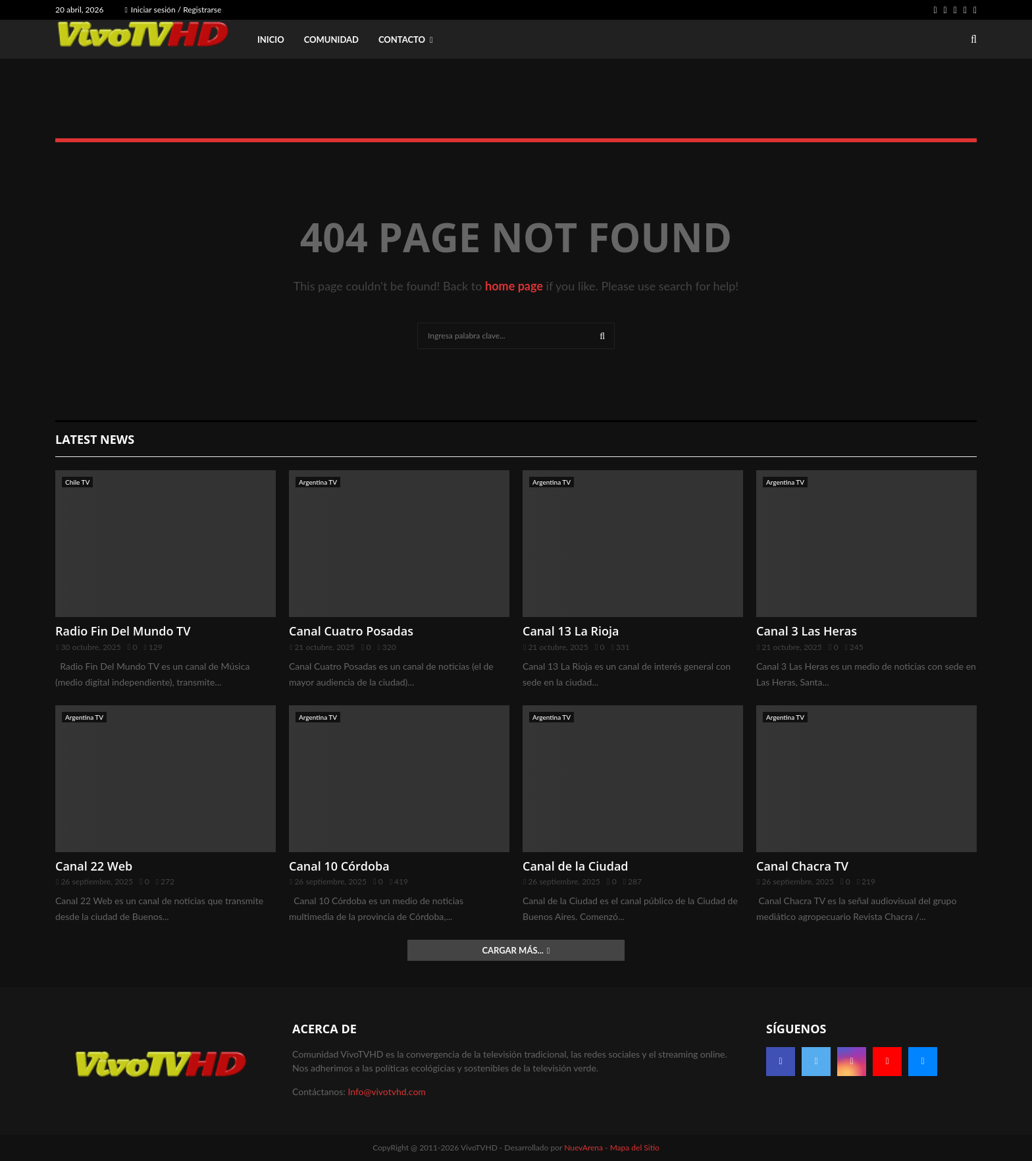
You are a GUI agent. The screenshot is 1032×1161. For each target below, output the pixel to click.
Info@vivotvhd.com (386, 1091)
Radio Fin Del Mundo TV (123, 631)
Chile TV (77, 482)
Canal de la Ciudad (576, 866)
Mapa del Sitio (634, 1147)
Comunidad (331, 39)
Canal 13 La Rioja (571, 631)
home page (514, 286)
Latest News (94, 439)
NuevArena (583, 1147)
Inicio (270, 39)
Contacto (401, 39)
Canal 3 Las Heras (806, 631)
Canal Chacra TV (802, 866)
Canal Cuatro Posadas (351, 631)
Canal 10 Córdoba (339, 866)
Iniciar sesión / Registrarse (172, 9)
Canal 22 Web (93, 866)
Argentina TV (318, 482)
